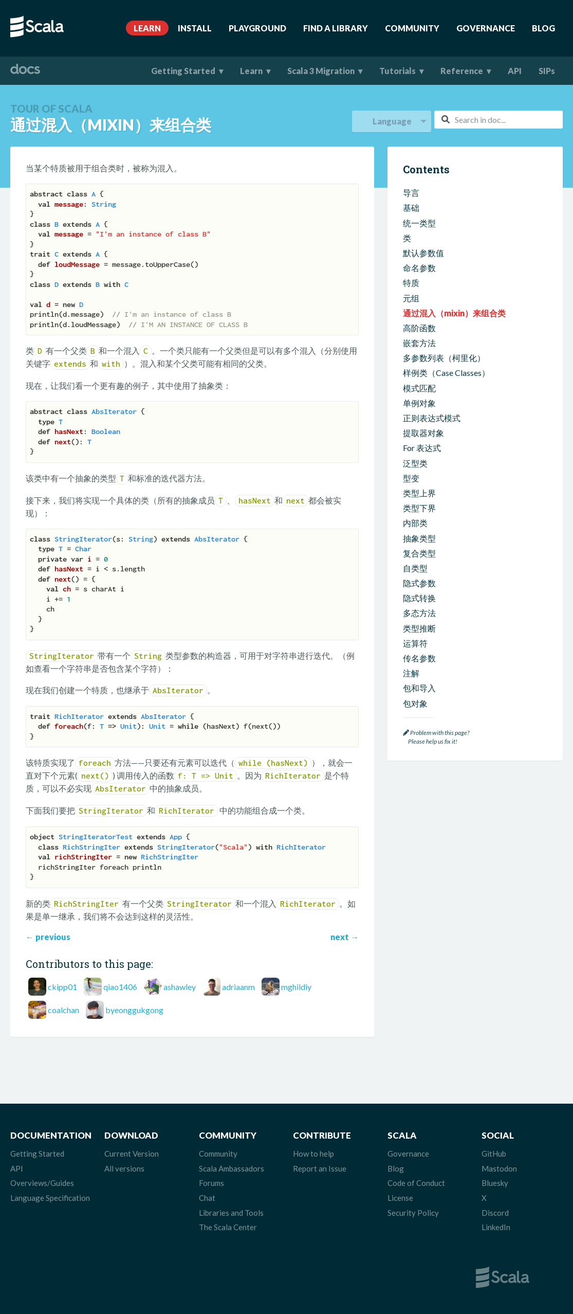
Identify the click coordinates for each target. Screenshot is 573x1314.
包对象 (415, 703)
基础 (411, 207)
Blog (543, 28)
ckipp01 (62, 987)
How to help (313, 1153)
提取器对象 (423, 433)
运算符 (415, 643)
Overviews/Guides (42, 1182)
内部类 (415, 523)
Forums (211, 1182)
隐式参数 (419, 583)
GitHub (494, 1153)
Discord (495, 1212)
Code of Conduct (416, 1182)
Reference (461, 71)
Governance (485, 28)
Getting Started (183, 71)
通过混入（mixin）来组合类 (454, 313)
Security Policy (413, 1212)
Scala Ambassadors (231, 1168)
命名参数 (419, 268)
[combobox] (498, 120)
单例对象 (419, 403)
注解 (411, 673)
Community (412, 28)
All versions (124, 1168)
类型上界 (419, 493)
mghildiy (296, 987)
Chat (207, 1197)
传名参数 (419, 658)
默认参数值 (423, 253)
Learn (147, 28)
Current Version (131, 1153)
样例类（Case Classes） (446, 372)
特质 (411, 282)
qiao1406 (120, 987)
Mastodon (499, 1168)
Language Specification (50, 1197)
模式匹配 (419, 388)
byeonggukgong (134, 1010)
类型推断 (419, 628)
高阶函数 (419, 328)
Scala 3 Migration (321, 71)
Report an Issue (319, 1168)
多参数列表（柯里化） (444, 358)
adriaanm (238, 987)
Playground (257, 28)
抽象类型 (419, 538)
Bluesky (495, 1182)
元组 (411, 298)
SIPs (547, 71)
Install (195, 28)
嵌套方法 (419, 343)
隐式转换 (419, 598)
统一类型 (419, 223)
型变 (411, 478)
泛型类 (415, 463)
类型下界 (419, 508)
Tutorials (397, 71)
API (515, 71)
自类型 (415, 568)
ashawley (179, 987)
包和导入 (419, 688)
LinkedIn (496, 1227)
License (400, 1197)
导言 (411, 192)
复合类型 (419, 553)
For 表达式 (422, 448)
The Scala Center (228, 1227)
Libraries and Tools (231, 1212)
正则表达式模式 (431, 418)
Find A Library (335, 28)
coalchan (63, 1010)
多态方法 (419, 613)
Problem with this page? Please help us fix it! (436, 737)
